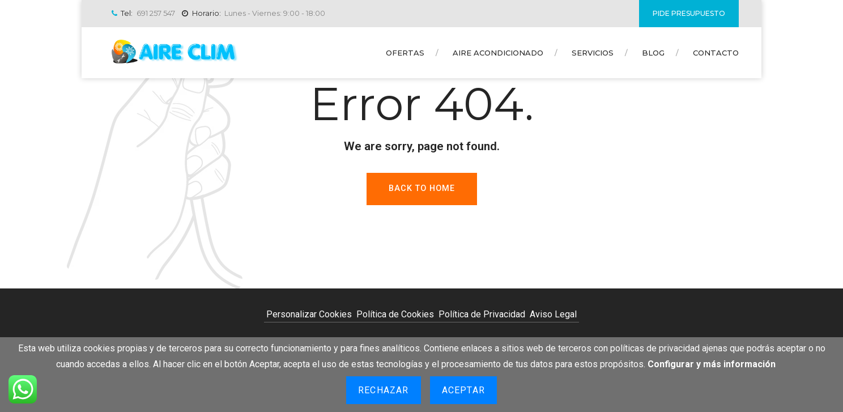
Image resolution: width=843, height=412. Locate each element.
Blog (653, 52)
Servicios (593, 52)
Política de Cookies (395, 314)
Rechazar (383, 390)
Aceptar (463, 390)
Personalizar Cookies (309, 314)
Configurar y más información (712, 364)
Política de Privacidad (481, 314)
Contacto (716, 52)
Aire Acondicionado (498, 52)
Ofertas (405, 52)
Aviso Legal (553, 314)
